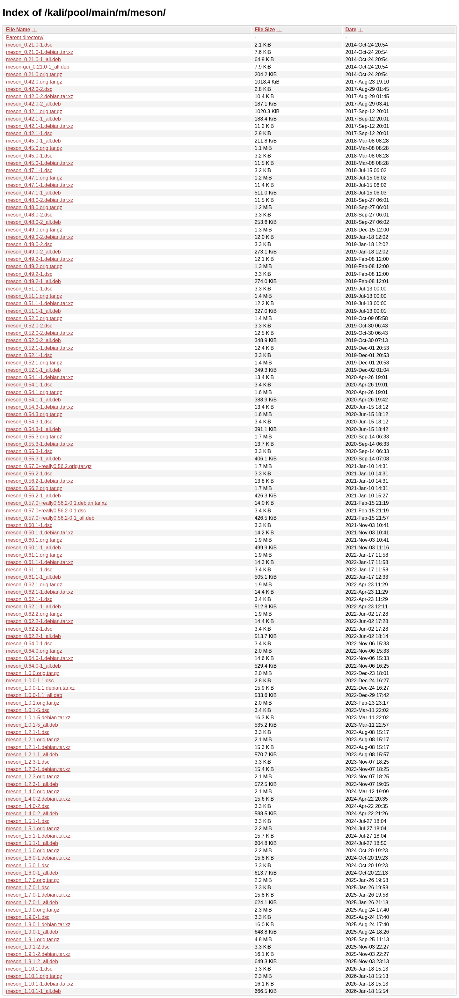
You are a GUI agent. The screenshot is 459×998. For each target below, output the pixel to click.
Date (350, 29)
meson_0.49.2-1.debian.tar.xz (39, 259)
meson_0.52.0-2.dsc (29, 325)
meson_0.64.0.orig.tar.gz (34, 651)
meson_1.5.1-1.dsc (27, 821)
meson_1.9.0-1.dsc (27, 917)
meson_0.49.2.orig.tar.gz (34, 266)
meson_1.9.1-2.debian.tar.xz (38, 954)
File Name (18, 29)
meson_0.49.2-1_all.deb (33, 281)
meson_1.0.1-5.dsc (27, 710)
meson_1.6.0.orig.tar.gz (32, 850)
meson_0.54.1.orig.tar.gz (34, 392)
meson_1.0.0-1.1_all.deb (34, 695)
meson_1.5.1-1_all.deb (32, 843)
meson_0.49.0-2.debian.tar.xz (39, 237)
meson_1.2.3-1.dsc (27, 762)
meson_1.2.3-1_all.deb (32, 784)
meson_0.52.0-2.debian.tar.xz (39, 333)
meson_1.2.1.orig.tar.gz (32, 739)
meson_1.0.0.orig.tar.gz (32, 673)
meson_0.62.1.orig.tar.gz (34, 584)
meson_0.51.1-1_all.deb (33, 311)
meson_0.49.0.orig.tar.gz (34, 229)
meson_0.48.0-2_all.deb (33, 222)
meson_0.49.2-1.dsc (29, 274)
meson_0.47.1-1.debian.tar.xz (39, 185)
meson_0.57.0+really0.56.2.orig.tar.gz (48, 466)
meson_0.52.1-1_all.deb (33, 370)
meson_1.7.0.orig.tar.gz (32, 880)
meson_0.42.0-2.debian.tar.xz (39, 96)
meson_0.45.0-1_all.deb (33, 140)
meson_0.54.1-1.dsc (29, 384)
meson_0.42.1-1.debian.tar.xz (39, 126)
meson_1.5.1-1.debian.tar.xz (38, 836)
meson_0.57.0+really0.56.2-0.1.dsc (46, 510)
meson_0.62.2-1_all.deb (33, 636)
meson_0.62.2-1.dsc (29, 629)
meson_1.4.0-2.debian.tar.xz (38, 799)
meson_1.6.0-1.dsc (27, 865)
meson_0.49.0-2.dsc (29, 244)
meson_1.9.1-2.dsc (27, 947)
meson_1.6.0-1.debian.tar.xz (38, 858)
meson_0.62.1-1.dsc (29, 599)
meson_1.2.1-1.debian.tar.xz (38, 747)
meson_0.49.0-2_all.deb (33, 251)
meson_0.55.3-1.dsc (29, 451)
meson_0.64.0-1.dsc (29, 643)
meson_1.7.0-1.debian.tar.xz (38, 895)
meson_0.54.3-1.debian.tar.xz (39, 407)
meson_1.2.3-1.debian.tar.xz (38, 769)
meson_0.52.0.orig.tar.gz (34, 318)
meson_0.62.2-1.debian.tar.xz (39, 621)
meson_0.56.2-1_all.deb (33, 495)
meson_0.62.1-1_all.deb (33, 606)
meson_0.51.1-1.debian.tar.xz (39, 303)
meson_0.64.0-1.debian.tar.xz (39, 658)
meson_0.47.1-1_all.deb (33, 192)
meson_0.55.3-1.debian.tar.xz (39, 444)
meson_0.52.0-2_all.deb (33, 340)
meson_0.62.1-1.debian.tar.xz (39, 592)
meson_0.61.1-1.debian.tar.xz (39, 562)
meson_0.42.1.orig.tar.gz (34, 111)
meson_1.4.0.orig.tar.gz (32, 791)
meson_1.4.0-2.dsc (27, 806)
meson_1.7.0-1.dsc (27, 887)
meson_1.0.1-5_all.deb (32, 725)
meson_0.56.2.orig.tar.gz (34, 488)
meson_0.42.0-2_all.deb (33, 103)
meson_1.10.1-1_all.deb (33, 991)
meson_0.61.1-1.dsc (29, 569)
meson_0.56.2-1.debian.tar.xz (39, 481)
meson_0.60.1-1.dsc (29, 525)
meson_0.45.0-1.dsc (29, 155)
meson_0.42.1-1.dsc (29, 133)
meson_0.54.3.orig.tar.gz (34, 414)
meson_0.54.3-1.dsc (29, 421)
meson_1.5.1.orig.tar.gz (32, 828)
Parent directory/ (24, 37)
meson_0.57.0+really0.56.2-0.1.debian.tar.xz (56, 503)
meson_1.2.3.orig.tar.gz (32, 776)
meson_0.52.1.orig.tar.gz (34, 362)
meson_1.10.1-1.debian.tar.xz (39, 984)
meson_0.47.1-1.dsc (29, 170)
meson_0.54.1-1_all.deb (33, 399)
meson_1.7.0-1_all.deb (32, 902)
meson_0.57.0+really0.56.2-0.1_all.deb (50, 518)
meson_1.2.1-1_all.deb (32, 754)
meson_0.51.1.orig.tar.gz (34, 296)
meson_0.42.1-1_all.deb (33, 118)
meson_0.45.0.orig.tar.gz (34, 148)
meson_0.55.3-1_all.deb (33, 458)
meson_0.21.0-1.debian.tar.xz (39, 52)
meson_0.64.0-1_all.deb (33, 666)
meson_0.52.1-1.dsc (29, 355)
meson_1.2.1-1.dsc (27, 732)
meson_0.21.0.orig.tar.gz (34, 74)
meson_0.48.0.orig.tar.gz (34, 207)
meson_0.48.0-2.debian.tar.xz (39, 200)
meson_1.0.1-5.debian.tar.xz (38, 717)
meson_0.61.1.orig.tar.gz (34, 555)
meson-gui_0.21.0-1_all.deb (37, 67)
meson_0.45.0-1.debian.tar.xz (39, 163)
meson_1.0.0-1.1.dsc (30, 680)
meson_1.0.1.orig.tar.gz (32, 703)
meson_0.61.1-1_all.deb (33, 577)
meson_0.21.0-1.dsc (29, 45)
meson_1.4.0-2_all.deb (32, 813)
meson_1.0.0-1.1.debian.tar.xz (40, 688)
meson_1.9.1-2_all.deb (32, 961)
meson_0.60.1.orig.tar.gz (34, 540)
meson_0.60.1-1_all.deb (33, 547)
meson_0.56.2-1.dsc (29, 473)
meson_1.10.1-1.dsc (29, 969)
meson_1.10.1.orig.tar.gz (34, 976)
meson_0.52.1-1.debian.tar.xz (39, 348)
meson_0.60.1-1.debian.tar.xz (39, 532)
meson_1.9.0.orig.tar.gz (32, 910)
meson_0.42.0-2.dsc (29, 89)
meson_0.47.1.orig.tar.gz (34, 177)
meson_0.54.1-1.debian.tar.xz (39, 377)
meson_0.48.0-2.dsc (29, 214)
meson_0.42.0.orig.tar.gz (34, 81)
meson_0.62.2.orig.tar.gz (34, 614)
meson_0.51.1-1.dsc (29, 288)
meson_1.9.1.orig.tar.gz (32, 939)
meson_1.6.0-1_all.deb (32, 873)
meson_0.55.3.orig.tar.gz (34, 436)
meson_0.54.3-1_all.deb (33, 429)
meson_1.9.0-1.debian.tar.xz (38, 924)
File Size (265, 29)
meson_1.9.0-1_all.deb (32, 932)
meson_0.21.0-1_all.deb (33, 59)
